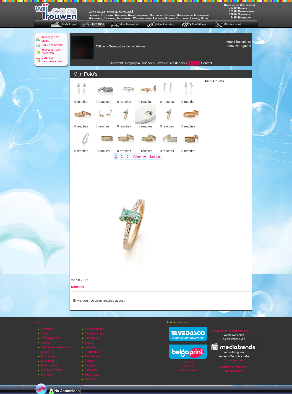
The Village (199, 24)
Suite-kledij (48, 361)
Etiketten (188, 362)
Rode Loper (69, 24)
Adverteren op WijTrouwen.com (230, 330)
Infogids (40, 322)
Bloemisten (92, 374)
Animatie (90, 347)
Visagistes (91, 370)
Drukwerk (47, 374)
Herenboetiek (49, 365)
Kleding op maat (51, 370)
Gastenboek (179, 63)
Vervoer (45, 342)
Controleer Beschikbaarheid (52, 59)
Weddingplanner (51, 338)
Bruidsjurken (48, 356)
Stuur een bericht (52, 45)
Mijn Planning (165, 24)
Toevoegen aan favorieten (51, 51)
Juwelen (90, 361)
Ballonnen (91, 379)
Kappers (90, 365)
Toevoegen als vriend (50, 39)
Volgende (139, 156)
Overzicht (116, 63)
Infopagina (132, 63)
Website (162, 63)
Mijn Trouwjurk (129, 24)
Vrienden (148, 63)
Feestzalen (48, 329)
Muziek (89, 342)
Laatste (155, 156)
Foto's (194, 63)
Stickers (188, 366)
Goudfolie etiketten (188, 370)
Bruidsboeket (93, 356)
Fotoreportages (94, 329)
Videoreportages (95, 333)
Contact (206, 63)
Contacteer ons (233, 360)
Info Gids (98, 24)
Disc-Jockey (92, 338)
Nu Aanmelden (67, 391)
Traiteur (45, 333)
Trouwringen (92, 351)
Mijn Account (232, 24)
